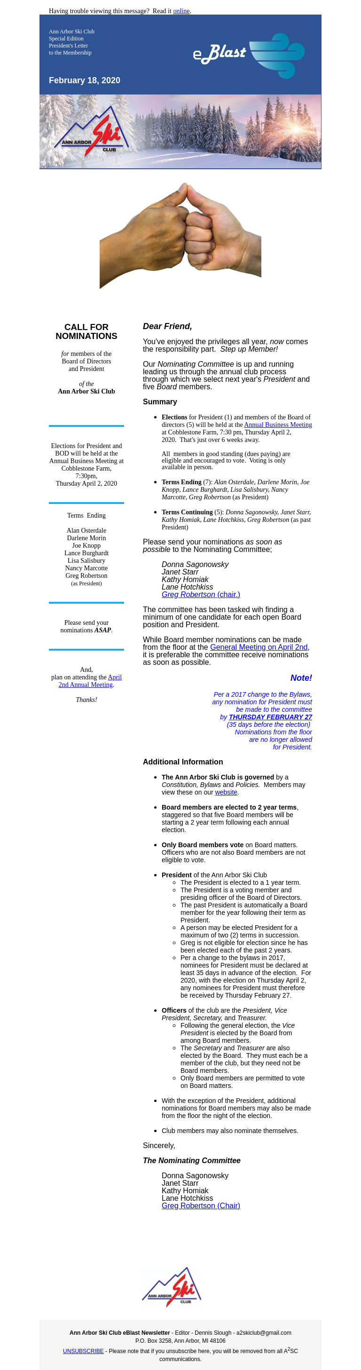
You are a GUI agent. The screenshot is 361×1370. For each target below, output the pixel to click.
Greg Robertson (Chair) (201, 1206)
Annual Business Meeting (278, 424)
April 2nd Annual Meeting (90, 681)
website (226, 792)
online (181, 11)
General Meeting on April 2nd (258, 647)
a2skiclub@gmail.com (263, 1333)
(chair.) (201, 594)
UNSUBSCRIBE (83, 1351)
